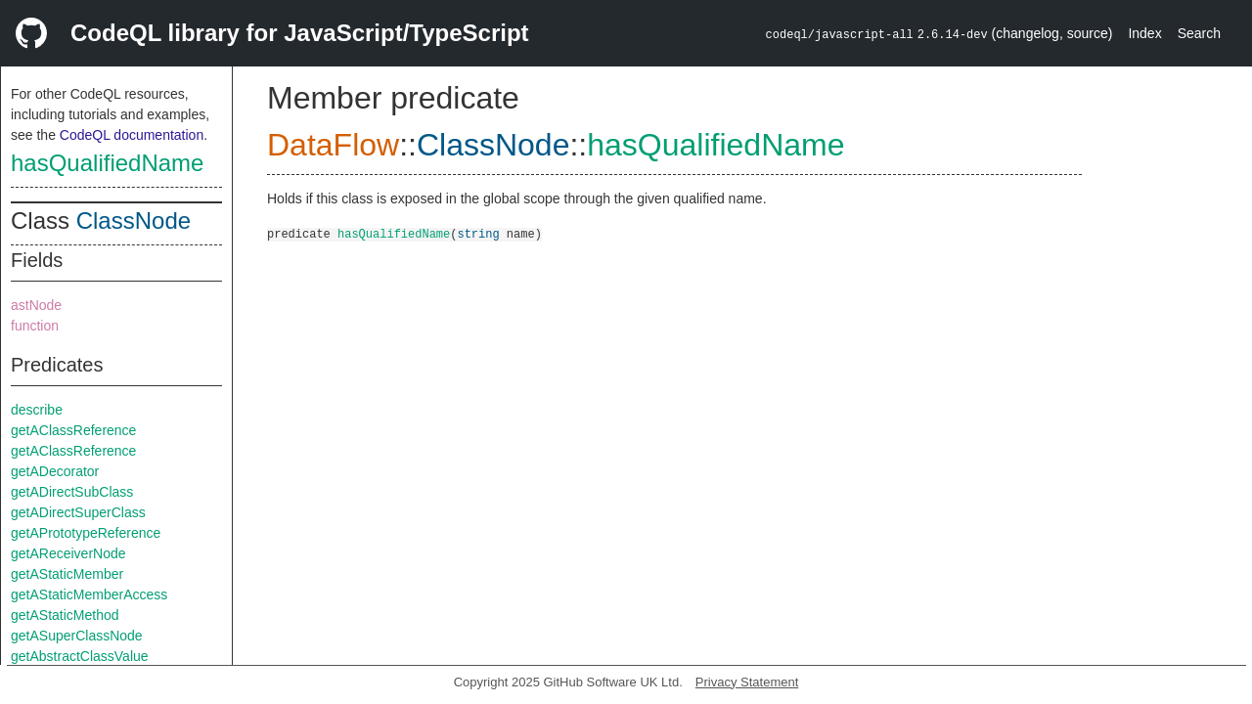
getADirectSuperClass (78, 512)
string (478, 233)
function (35, 325)
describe (37, 410)
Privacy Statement (747, 682)
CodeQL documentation (131, 135)
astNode (36, 305)
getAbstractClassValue (80, 656)
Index (1144, 33)
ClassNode (133, 220)
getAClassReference (73, 430)
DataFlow (333, 144)
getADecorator (55, 471)
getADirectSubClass (72, 492)
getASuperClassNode (77, 635)
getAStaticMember (67, 574)
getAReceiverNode (68, 553)
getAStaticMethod (65, 615)
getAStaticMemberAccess (89, 594)
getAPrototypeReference (85, 533)
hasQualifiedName (107, 163)
